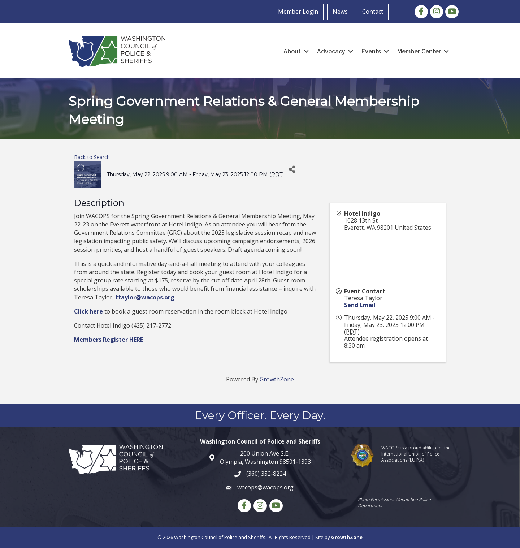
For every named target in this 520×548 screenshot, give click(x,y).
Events (371, 51)
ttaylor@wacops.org (144, 297)
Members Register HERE (108, 340)
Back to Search (92, 157)
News (340, 12)
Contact (372, 12)
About (292, 51)
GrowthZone (277, 379)
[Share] (292, 169)
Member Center (419, 51)
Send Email (360, 305)
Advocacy (331, 51)
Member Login (298, 12)
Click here (88, 311)
